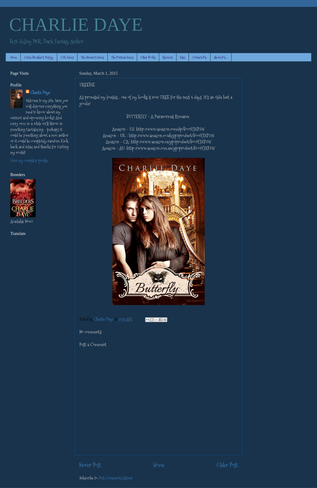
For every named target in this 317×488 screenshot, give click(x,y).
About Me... (221, 57)
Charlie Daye (40, 92)
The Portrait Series (122, 57)
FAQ (182, 57)
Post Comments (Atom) (116, 478)
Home (13, 57)
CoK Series (67, 57)
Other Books (148, 57)
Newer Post (90, 465)
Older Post (227, 465)
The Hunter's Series (92, 57)
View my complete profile (29, 160)
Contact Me (199, 57)
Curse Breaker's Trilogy (39, 57)
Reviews (168, 57)
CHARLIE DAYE (76, 24)
